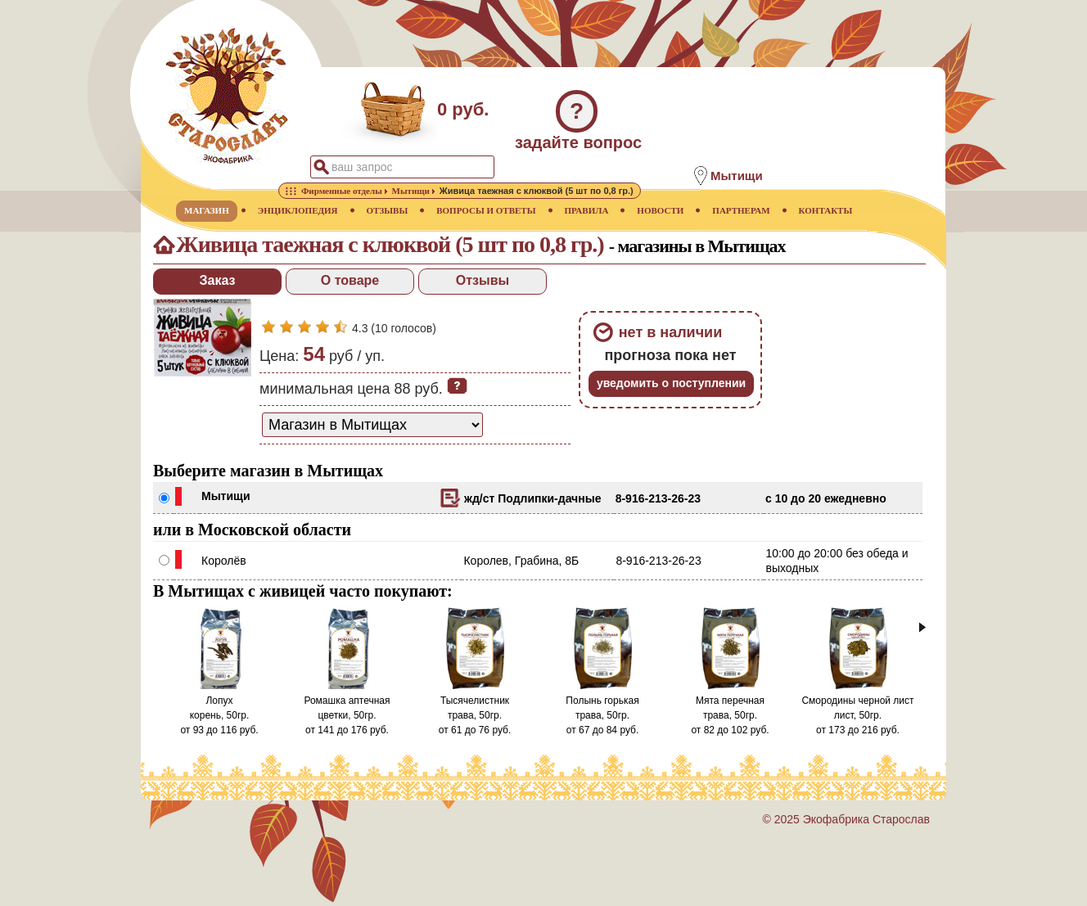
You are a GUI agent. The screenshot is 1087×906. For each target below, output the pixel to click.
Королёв (223, 560)
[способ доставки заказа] (372, 424)
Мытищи (225, 496)
